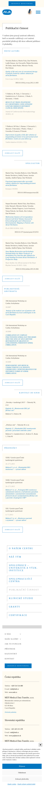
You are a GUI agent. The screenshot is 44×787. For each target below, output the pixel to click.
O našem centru (21, 548)
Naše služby (13, 639)
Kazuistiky (11, 654)
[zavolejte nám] (29, 12)
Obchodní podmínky (10, 712)
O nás (13, 634)
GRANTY (14, 607)
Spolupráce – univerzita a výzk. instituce (23, 568)
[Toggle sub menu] (20, 634)
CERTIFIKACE (18, 615)
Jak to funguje (13, 644)
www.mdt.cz (13, 692)
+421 (17, 729)
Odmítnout (22, 773)
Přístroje (10, 649)
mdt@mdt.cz (14, 689)
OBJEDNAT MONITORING (22, 3)
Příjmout (22, 766)
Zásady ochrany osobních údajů (26, 784)
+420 (17, 686)
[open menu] (38, 12)
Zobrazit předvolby (22, 779)
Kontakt (9, 659)
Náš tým (15, 557)
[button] (40, 745)
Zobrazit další (12, 153)
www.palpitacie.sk (15, 736)
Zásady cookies (12, 784)
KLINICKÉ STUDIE (21, 598)
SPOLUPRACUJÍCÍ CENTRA (20, 580)
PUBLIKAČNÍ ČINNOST (24, 590)
